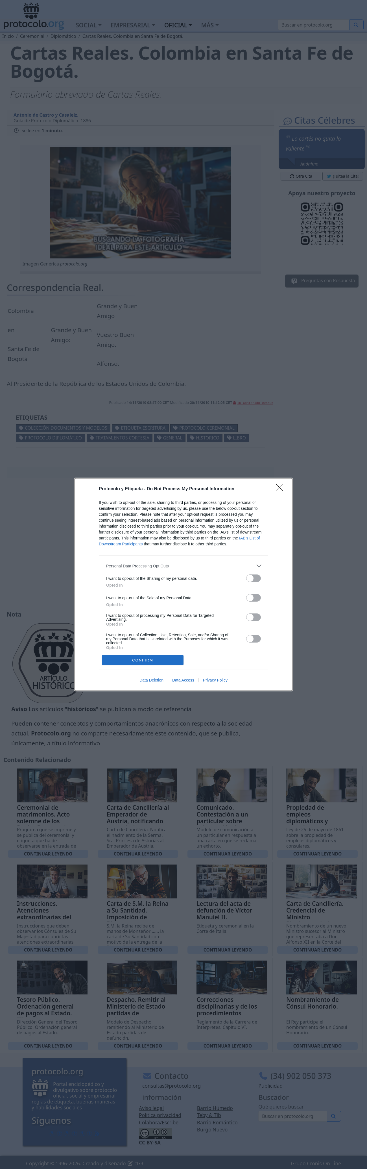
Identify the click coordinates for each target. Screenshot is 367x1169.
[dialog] (183, 584)
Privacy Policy (215, 680)
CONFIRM (142, 660)
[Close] (281, 489)
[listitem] (183, 566)
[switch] (253, 578)
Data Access (183, 680)
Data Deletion (151, 680)
